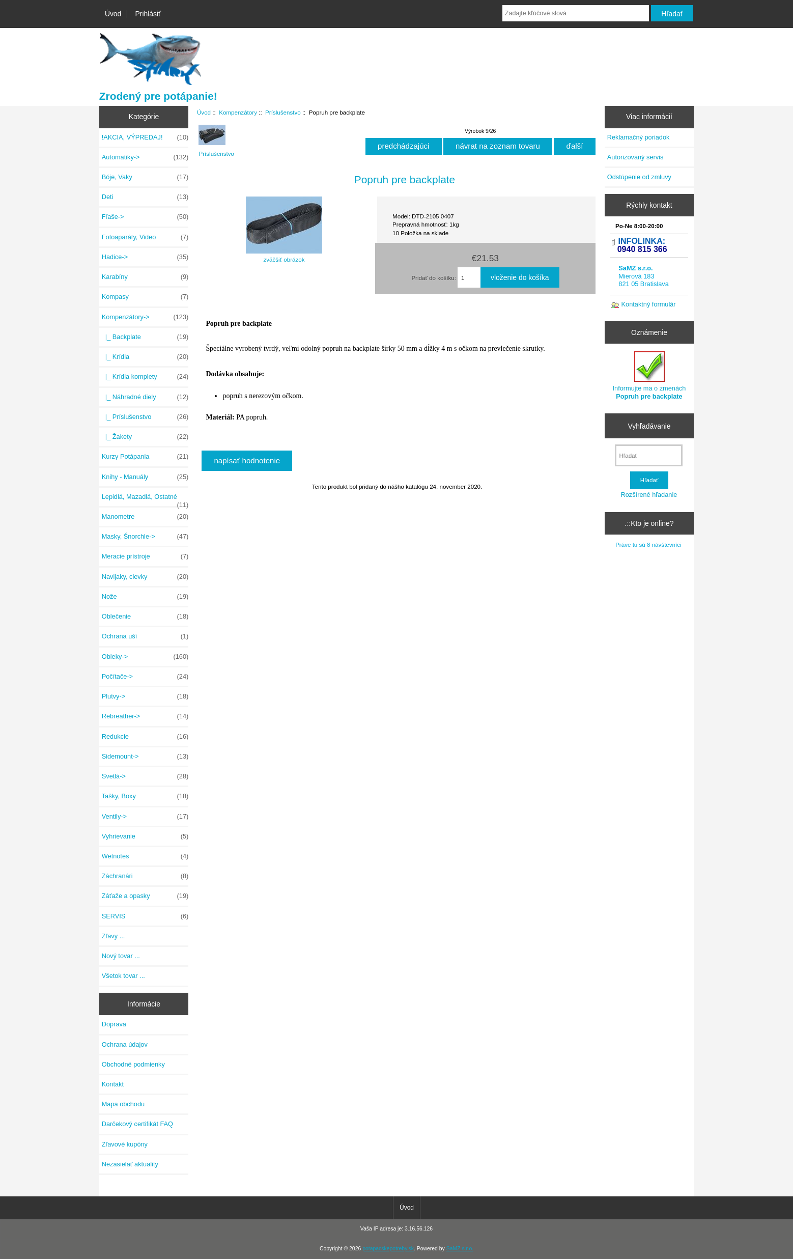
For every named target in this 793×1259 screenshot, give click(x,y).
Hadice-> (145, 257)
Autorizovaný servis (635, 157)
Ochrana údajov (125, 1044)
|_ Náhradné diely (145, 397)
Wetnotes (145, 856)
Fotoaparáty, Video (145, 237)
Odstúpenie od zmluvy (639, 177)
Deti (145, 197)
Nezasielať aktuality (130, 1164)
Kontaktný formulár (648, 304)
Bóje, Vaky (145, 177)
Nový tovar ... (121, 956)
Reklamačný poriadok (638, 137)
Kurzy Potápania (145, 457)
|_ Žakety (145, 437)
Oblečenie (145, 616)
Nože (145, 597)
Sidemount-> (145, 756)
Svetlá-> (145, 776)
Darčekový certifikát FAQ (137, 1124)
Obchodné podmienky (133, 1064)
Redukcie (145, 737)
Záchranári (145, 876)
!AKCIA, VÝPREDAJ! (145, 137)
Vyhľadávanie (649, 426)
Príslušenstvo (283, 112)
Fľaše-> (145, 217)
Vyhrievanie (145, 836)
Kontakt (113, 1084)
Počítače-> (145, 677)
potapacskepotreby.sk (388, 1248)
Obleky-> (145, 657)
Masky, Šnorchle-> (145, 537)
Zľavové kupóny (125, 1144)
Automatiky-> (145, 157)
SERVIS (145, 916)
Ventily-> (145, 817)
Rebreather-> (145, 716)
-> (145, 317)
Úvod (113, 14)
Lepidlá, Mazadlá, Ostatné (145, 499)
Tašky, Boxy (145, 796)
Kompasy (145, 297)
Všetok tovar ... (123, 976)
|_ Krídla (145, 357)
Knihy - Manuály (145, 477)
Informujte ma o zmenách (649, 375)
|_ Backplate (145, 337)
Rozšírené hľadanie (649, 494)
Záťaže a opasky (145, 896)
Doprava (114, 1024)
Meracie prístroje (145, 556)
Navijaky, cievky (145, 577)
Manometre (145, 517)
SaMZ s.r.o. (459, 1248)
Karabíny (145, 277)
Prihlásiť (148, 14)
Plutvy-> (145, 696)
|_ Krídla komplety (145, 377)
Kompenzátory (238, 112)
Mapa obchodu (123, 1104)
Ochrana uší (145, 636)
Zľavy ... (113, 936)
